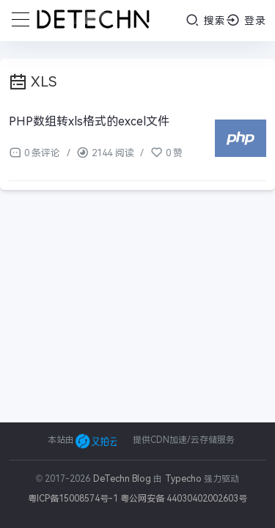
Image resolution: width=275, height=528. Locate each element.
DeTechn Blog (123, 479)
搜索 (206, 20)
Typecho (183, 479)
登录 (246, 20)
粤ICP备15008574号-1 (73, 499)
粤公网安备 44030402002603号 (183, 499)
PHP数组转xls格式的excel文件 (89, 121)
